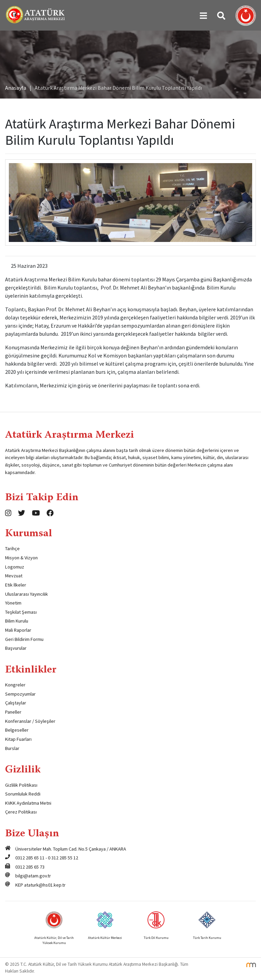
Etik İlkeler (15, 585)
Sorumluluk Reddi (22, 794)
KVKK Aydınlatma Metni (28, 803)
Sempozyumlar (20, 694)
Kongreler (15, 685)
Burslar (12, 748)
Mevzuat (13, 576)
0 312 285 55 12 (63, 858)
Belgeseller (17, 730)
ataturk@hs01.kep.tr (45, 885)
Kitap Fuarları (18, 739)
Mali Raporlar (18, 630)
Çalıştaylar (15, 703)
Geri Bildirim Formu (24, 639)
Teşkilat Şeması (21, 612)
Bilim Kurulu (16, 621)
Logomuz (14, 567)
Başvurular (16, 648)
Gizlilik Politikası (21, 785)
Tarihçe (12, 548)
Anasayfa (15, 87)
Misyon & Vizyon (21, 558)
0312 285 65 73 (30, 867)
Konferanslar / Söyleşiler (30, 721)
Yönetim (13, 603)
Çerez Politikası (21, 812)
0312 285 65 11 (30, 858)
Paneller (13, 712)
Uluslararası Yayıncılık (26, 594)
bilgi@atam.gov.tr (33, 876)
